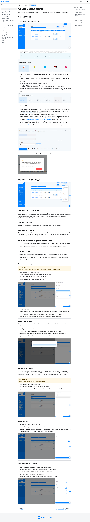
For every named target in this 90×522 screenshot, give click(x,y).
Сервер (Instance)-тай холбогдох (7, 11)
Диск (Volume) (5, 16)
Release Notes (4, 44)
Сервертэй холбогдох (28, 112)
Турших (13, 1)
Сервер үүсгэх (76, 5)
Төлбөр (3, 42)
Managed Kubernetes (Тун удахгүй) (7, 38)
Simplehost (4, 30)
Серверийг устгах (78, 17)
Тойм (2, 4)
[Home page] (19, 5)
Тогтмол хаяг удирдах (78, 22)
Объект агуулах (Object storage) (7, 34)
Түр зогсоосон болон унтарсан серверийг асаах (80, 15)
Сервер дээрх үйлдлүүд (78, 7)
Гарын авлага (4, 7)
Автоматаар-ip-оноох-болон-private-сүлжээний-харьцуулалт (39, 119)
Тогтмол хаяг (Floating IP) (7, 25)
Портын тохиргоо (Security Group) (8, 21)
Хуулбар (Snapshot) (6, 18)
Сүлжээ (3, 23)
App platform (5, 28)
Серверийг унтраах (78, 10)
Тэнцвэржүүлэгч (5, 32)
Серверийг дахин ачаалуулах (80, 9)
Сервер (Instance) (6, 9)
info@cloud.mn (50, 57)
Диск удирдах (77, 23)
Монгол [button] (82, 1)
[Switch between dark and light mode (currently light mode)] (87, 2)
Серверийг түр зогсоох (79, 12)
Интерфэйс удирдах (78, 20)
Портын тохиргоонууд (25, 124)
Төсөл (3, 40)
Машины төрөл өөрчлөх (79, 18)
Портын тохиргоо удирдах (79, 25)
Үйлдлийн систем (6, 14)
